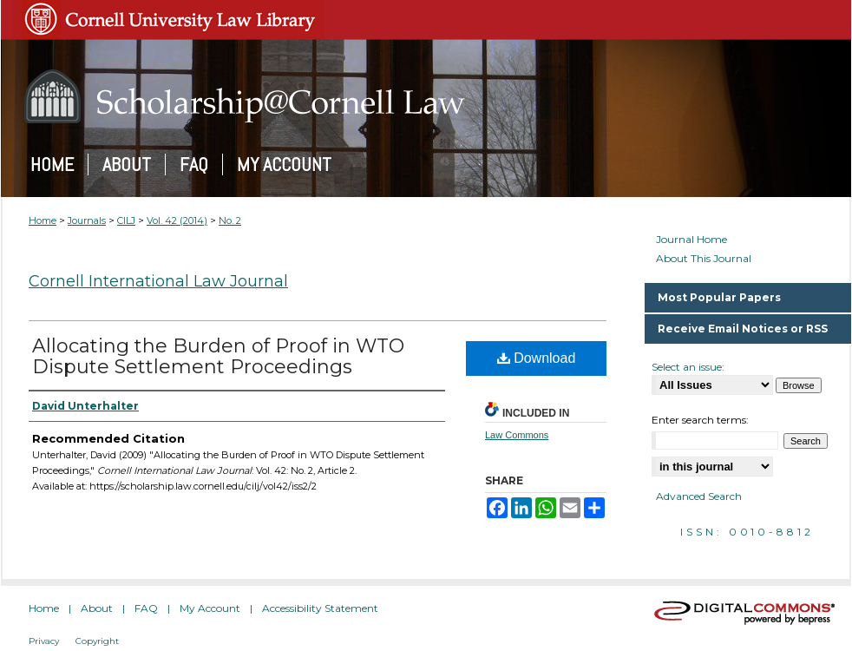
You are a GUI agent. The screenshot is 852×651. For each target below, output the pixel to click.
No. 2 (230, 220)
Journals (87, 220)
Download (536, 358)
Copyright (97, 641)
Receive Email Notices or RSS (743, 328)
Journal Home (691, 239)
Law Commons (516, 435)
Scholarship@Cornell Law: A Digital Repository (426, 96)
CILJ (126, 220)
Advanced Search (699, 496)
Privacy (44, 641)
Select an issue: (688, 366)
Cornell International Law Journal (158, 281)
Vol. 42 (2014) (177, 220)
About (97, 608)
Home (42, 220)
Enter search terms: (700, 419)
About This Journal (703, 259)
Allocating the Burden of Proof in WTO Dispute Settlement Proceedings (218, 356)
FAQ (146, 608)
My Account (210, 608)
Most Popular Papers (719, 297)
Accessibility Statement (320, 608)
